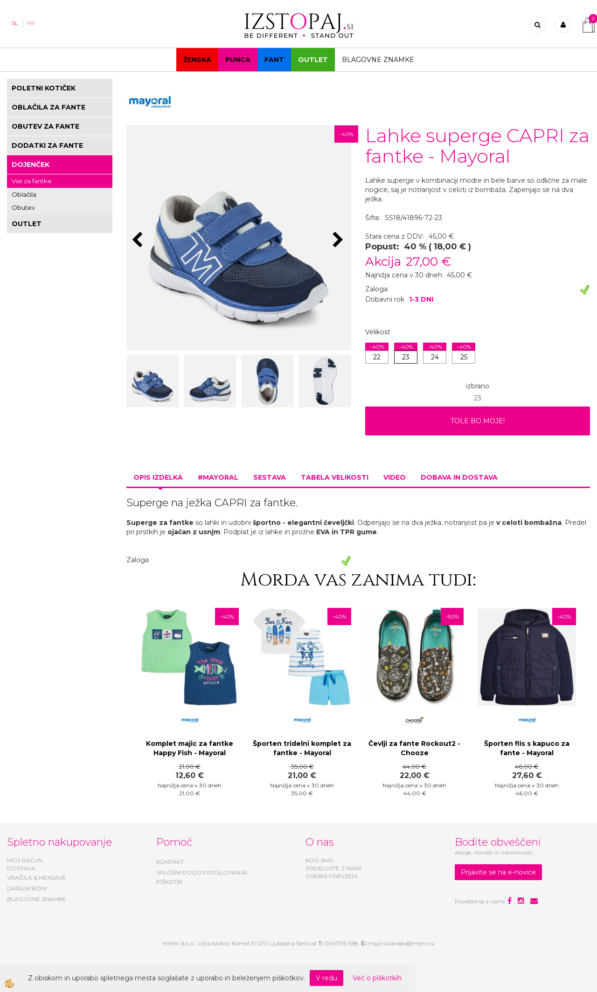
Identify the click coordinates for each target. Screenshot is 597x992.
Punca (237, 59)
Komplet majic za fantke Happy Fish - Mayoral (189, 748)
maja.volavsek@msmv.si (401, 943)
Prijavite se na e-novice (498, 872)
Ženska (197, 59)
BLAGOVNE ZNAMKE (36, 899)
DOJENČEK (30, 164)
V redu (326, 978)
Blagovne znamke (378, 59)
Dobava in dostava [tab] (459, 477)
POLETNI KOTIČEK (44, 88)
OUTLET (313, 59)
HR (31, 23)
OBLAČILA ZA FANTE (48, 107)
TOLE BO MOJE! (478, 421)
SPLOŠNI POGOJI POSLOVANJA (201, 872)
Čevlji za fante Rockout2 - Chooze (414, 748)
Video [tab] (394, 477)
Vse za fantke (32, 181)
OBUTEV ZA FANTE (45, 126)
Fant (274, 59)
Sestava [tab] (269, 477)
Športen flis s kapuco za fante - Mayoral (526, 748)
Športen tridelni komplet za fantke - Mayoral (302, 748)
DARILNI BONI (27, 888)
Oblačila (24, 194)
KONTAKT (170, 861)
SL (15, 23)
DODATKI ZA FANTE (47, 145)
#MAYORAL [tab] (218, 477)
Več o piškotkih (377, 978)
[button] (339, 240)
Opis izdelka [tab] (158, 477)
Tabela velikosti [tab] (334, 477)
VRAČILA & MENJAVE (36, 877)
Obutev (23, 207)
